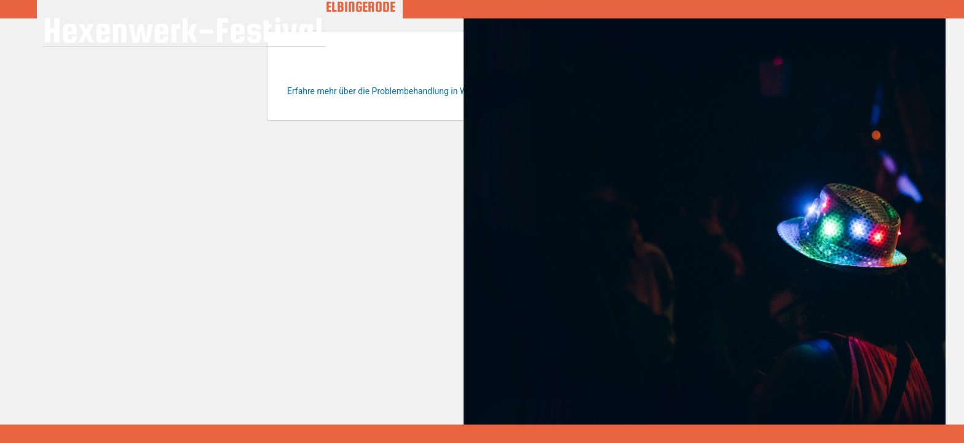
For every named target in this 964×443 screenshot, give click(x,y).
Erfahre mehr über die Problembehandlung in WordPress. (395, 91)
